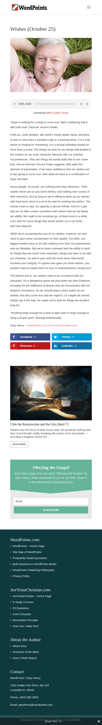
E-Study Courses (23, 602)
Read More (19, 444)
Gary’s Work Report (25, 657)
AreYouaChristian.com (63, 325)
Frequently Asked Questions (30, 558)
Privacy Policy (21, 576)
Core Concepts (22, 614)
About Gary (20, 645)
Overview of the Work (26, 651)
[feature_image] (51, 392)
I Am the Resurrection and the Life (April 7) (39, 424)
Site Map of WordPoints (27, 552)
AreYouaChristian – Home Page (32, 596)
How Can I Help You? (26, 626)
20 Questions (21, 608)
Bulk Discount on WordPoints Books (34, 564)
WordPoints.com (37, 325)
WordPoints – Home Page (28, 546)
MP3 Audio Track (57, 112)
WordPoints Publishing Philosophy (33, 570)
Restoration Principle (25, 620)
